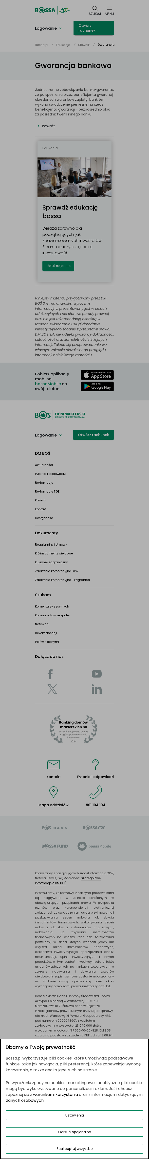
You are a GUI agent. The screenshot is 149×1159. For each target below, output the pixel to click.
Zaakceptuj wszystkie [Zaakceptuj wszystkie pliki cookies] (74, 1148)
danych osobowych (25, 1100)
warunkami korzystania (55, 1094)
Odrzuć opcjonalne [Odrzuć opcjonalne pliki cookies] (74, 1132)
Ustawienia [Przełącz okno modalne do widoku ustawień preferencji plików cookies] (74, 1115)
